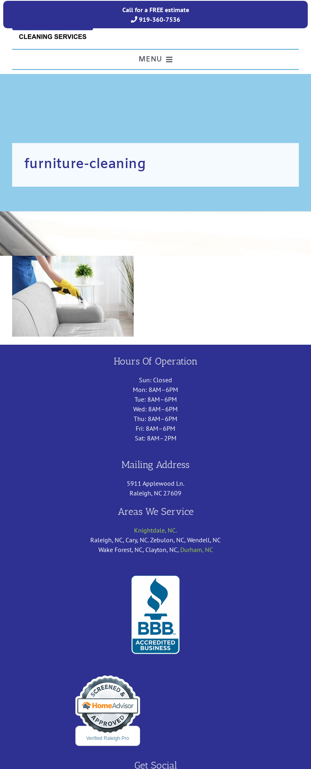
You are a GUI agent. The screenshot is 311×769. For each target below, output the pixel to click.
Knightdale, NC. (155, 530)
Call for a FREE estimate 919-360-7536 (155, 14)
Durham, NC (196, 550)
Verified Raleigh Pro (107, 738)
